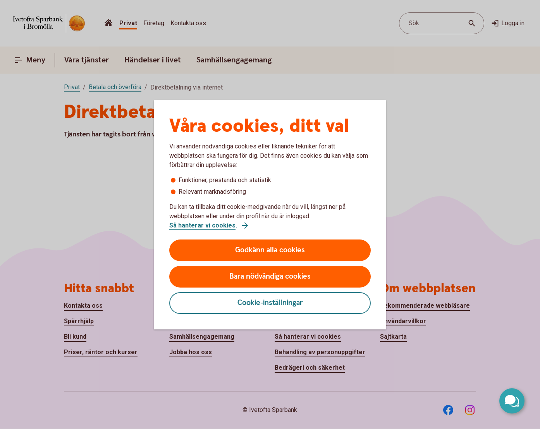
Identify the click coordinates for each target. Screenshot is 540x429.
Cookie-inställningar (270, 303)
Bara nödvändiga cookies (270, 276)
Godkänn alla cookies (270, 250)
